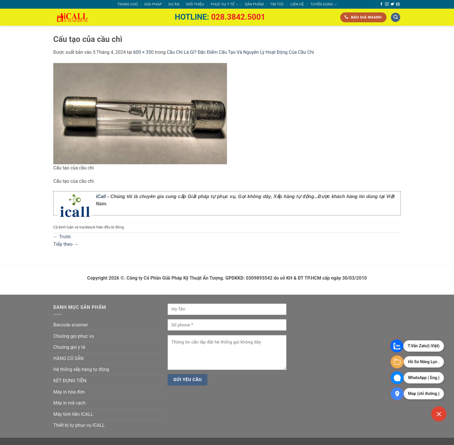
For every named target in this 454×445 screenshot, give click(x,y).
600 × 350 (143, 52)
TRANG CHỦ (127, 4)
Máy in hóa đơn (69, 392)
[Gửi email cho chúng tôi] (398, 4)
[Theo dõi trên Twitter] (392, 4)
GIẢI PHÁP (153, 4)
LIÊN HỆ (297, 4)
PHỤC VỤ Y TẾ (224, 4)
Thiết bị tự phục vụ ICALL (79, 425)
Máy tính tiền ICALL (73, 414)
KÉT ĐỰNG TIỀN (70, 380)
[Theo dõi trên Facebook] (381, 4)
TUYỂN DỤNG (323, 4)
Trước (62, 236)
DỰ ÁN (174, 4)
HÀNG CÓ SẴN (68, 358)
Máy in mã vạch (69, 403)
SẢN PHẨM (254, 4)
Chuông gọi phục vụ (73, 336)
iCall (101, 196)
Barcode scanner (70, 325)
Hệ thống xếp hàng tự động (81, 369)
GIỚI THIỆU (195, 4)
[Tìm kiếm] (395, 17)
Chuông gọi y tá (69, 347)
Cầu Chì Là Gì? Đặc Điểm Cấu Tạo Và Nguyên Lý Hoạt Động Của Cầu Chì (240, 52)
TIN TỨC (277, 4)
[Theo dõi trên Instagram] (387, 4)
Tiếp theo (65, 244)
